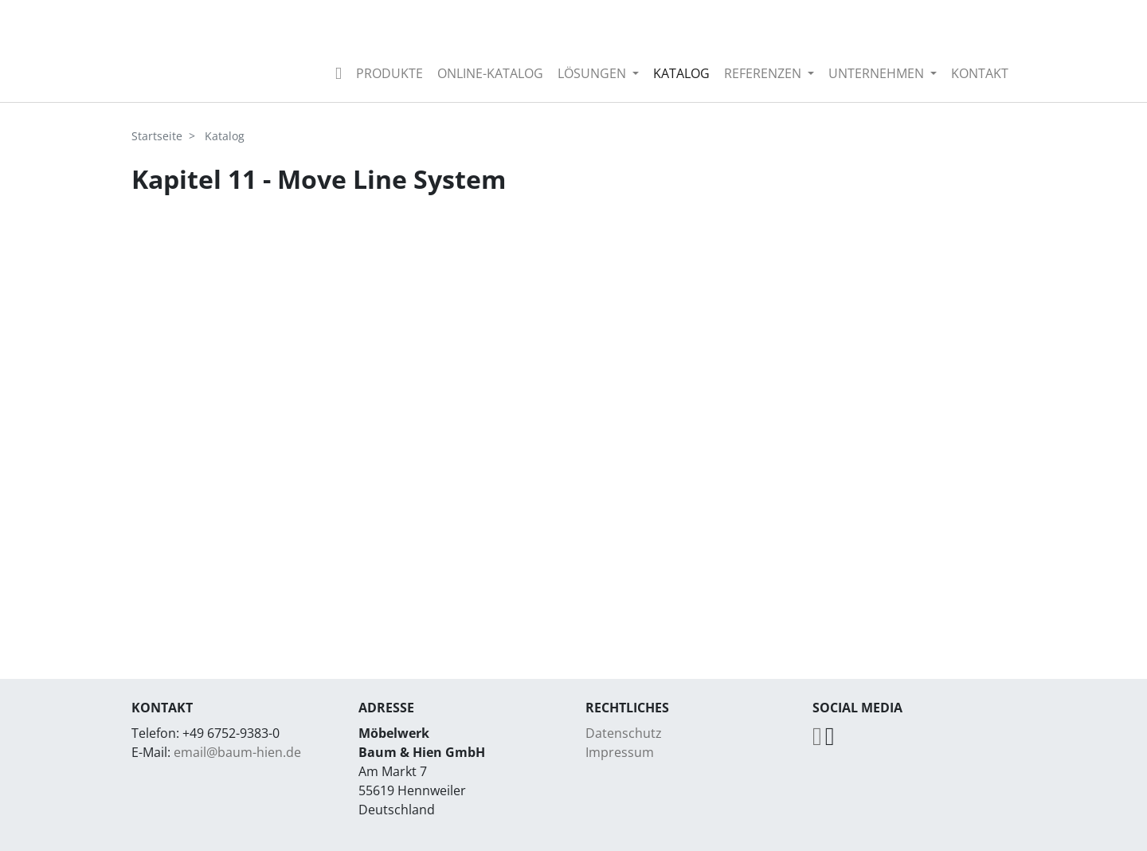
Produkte (389, 73)
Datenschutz (623, 733)
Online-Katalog (490, 73)
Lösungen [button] (593, 73)
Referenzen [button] (764, 73)
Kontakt (979, 73)
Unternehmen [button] (877, 73)
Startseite (156, 135)
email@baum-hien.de (237, 752)
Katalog (681, 73)
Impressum (619, 752)
